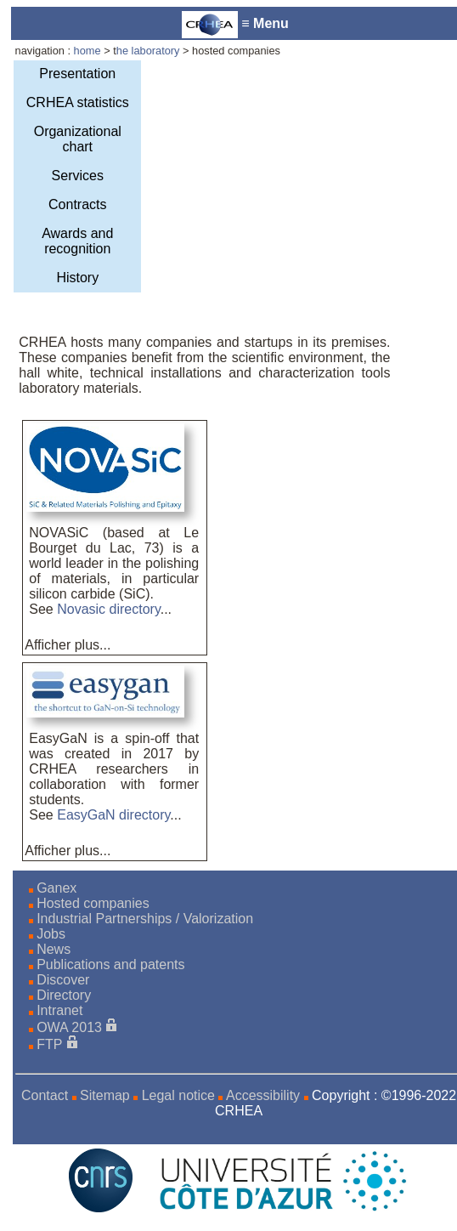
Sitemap (105, 1095)
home (87, 50)
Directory (64, 995)
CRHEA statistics (77, 102)
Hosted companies (93, 903)
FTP (49, 1044)
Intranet (59, 1010)
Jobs (51, 934)
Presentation (77, 73)
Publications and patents (110, 964)
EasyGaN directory (113, 815)
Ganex (56, 888)
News (54, 949)
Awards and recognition (77, 241)
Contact (44, 1095)
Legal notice (178, 1095)
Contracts (77, 204)
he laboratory (149, 50)
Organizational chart (77, 139)
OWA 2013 (69, 1027)
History (77, 277)
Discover (63, 980)
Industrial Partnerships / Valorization (145, 918)
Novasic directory (109, 609)
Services (78, 175)
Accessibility (263, 1095)
